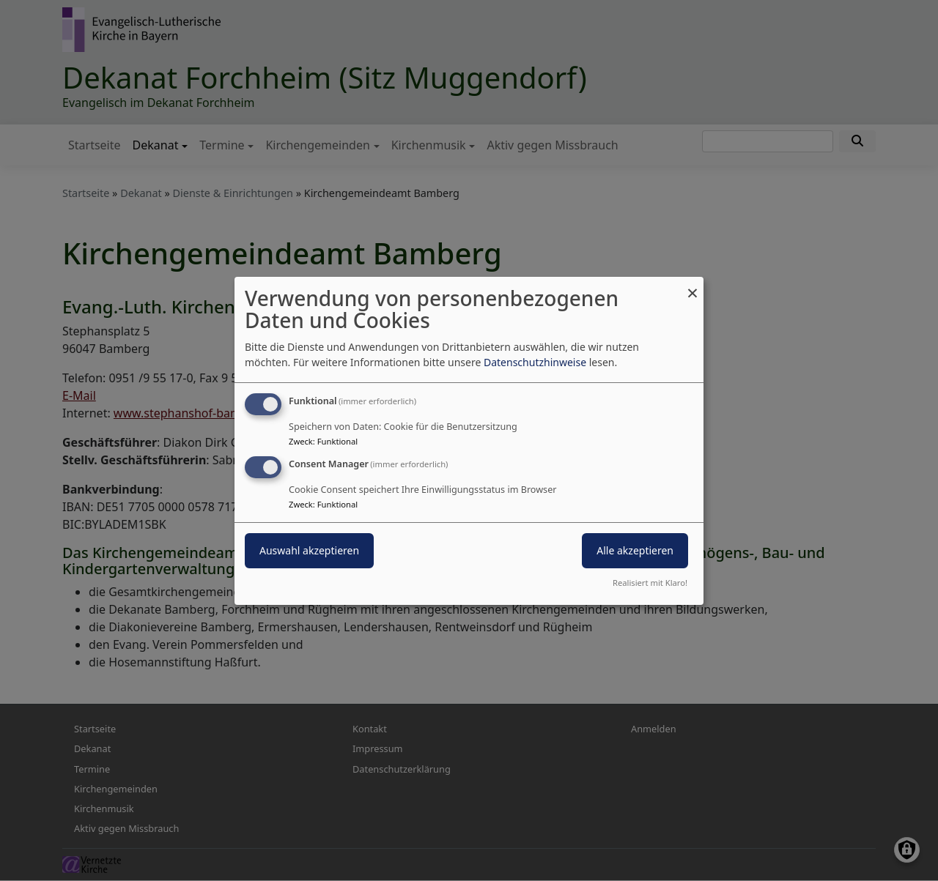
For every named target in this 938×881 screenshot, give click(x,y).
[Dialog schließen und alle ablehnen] (693, 285)
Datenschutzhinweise (535, 362)
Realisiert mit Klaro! (650, 582)
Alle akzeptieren (635, 550)
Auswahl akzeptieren (309, 550)
